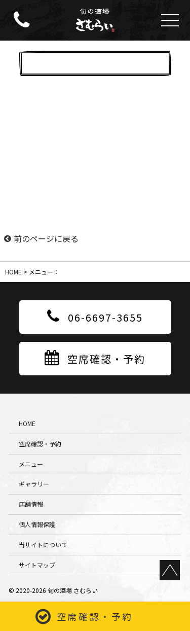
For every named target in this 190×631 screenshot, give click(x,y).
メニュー (31, 464)
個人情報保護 (37, 524)
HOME (13, 271)
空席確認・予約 (95, 616)
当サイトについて (43, 544)
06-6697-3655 (95, 316)
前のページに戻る (41, 238)
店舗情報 (31, 504)
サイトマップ (37, 564)
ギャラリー (34, 483)
